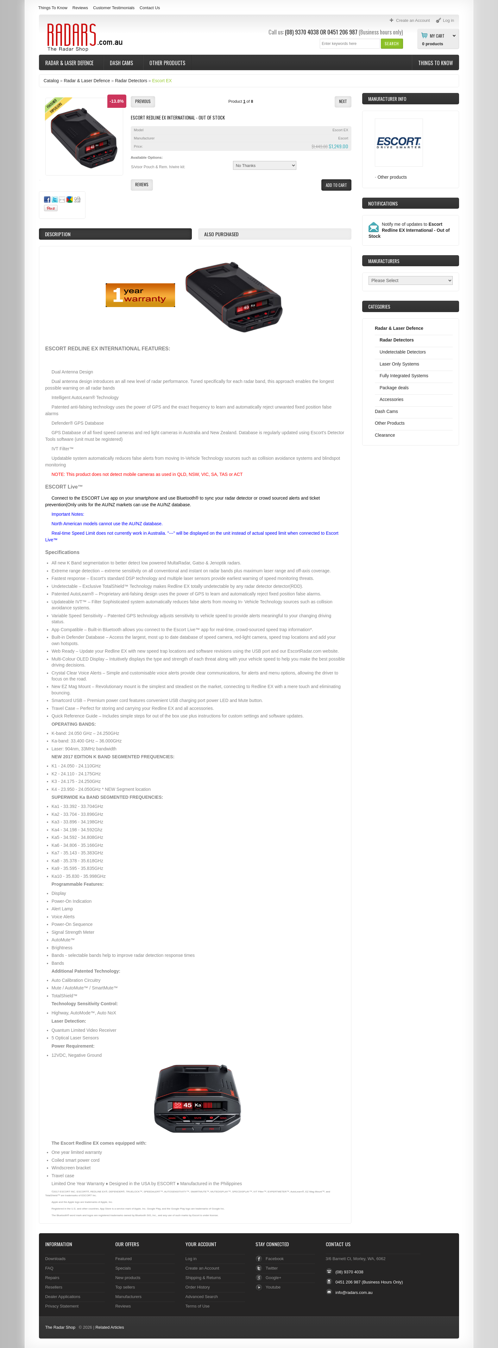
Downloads (55, 1258)
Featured (123, 1258)
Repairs (52, 1277)
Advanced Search (202, 1296)
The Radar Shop (60, 1327)
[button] (392, 43)
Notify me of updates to (409, 230)
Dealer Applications (62, 1296)
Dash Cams (122, 63)
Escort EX (162, 80)
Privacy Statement (62, 1306)
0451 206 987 (342, 32)
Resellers (53, 1287)
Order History (198, 1287)
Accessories (391, 399)
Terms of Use (198, 1306)
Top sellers (125, 1287)
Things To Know (52, 7)
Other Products (167, 63)
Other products (392, 177)
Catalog (51, 80)
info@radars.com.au (354, 1292)
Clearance (385, 435)
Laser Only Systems (399, 363)
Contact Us (150, 7)
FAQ (49, 1268)
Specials (123, 1268)
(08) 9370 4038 (302, 32)
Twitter (272, 1268)
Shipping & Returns (203, 1277)
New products (127, 1277)
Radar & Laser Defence (70, 63)
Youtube (273, 1287)
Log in (191, 1258)
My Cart (437, 35)
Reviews (80, 7)
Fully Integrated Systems (404, 375)
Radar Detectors (131, 80)
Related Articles (109, 1327)
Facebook (275, 1258)
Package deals (394, 387)
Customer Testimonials (114, 7)
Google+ (273, 1277)
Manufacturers (128, 1296)
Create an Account (202, 1268)
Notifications (383, 203)
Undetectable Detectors (403, 351)
